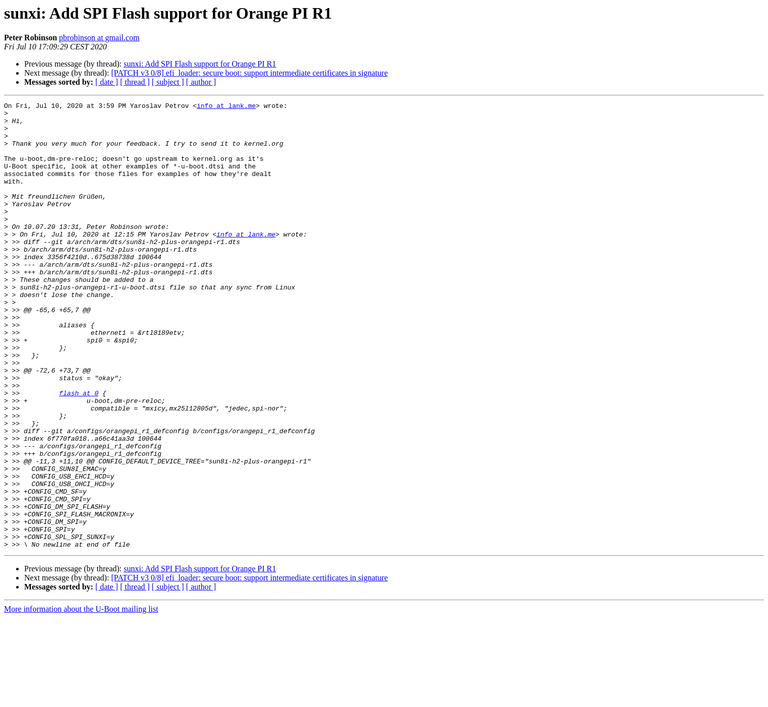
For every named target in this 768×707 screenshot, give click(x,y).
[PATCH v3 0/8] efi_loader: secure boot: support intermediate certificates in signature (249, 73)
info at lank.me (226, 106)
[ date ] (106, 82)
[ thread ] (135, 82)
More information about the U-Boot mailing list (81, 698)
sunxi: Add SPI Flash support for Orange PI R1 (200, 64)
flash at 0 (78, 451)
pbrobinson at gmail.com (99, 37)
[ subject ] (168, 82)
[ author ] (201, 82)
